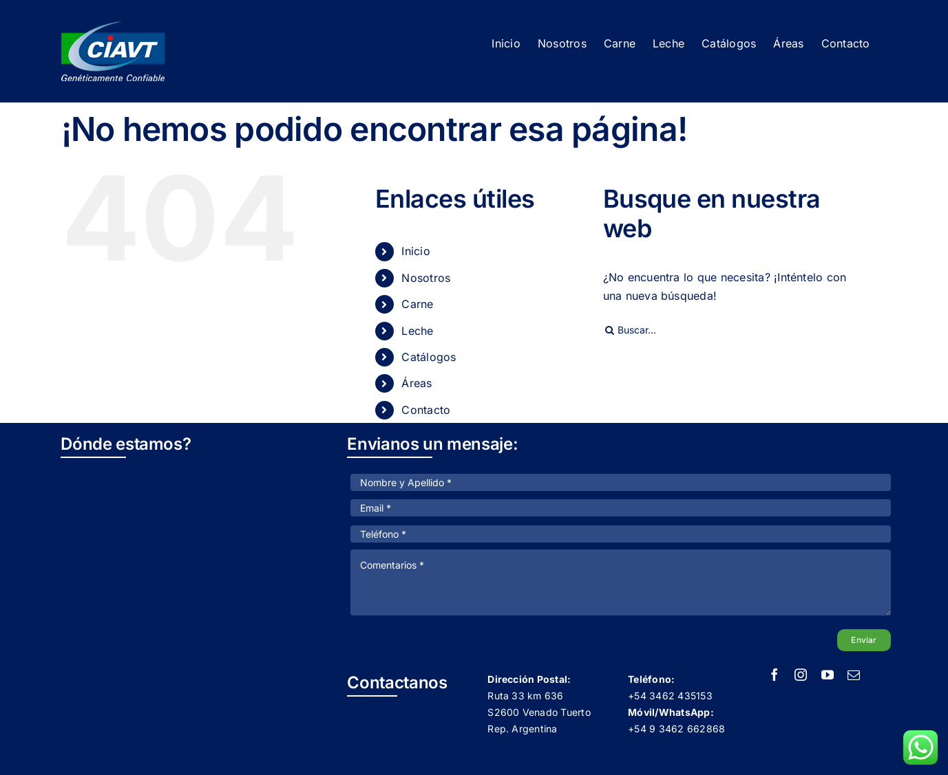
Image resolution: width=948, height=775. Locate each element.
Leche (417, 331)
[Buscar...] (734, 330)
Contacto (425, 410)
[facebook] (774, 674)
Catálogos (428, 357)
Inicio (415, 251)
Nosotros (425, 278)
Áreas (416, 383)
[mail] (853, 674)
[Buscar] (610, 330)
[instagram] (800, 674)
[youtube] (827, 674)
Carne (417, 304)
